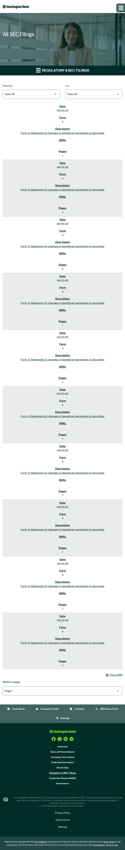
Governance (62, 783)
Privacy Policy (62, 813)
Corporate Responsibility (62, 778)
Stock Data (63, 768)
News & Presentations (63, 752)
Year (67, 85)
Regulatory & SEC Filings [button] (62, 70)
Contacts (77, 708)
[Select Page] (62, 691)
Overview (62, 746)
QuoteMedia (41, 842)
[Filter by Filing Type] (31, 94)
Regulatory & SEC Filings (62, 773)
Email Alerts (16, 708)
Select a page (11, 682)
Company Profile (47, 708)
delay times (108, 842)
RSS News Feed (106, 708)
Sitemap (63, 718)
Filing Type (8, 85)
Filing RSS (113, 675)
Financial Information (62, 762)
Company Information (62, 757)
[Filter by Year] (94, 94)
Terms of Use (62, 820)
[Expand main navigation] (120, 8)
